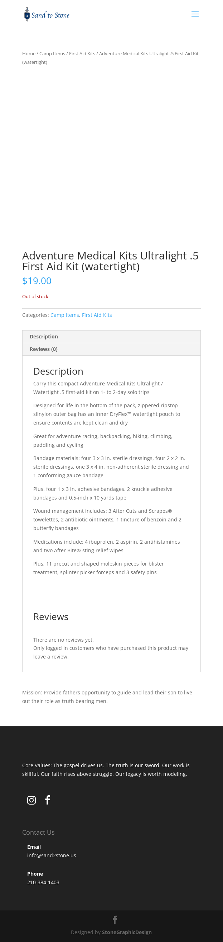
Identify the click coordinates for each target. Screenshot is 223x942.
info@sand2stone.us (51, 855)
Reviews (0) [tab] (44, 349)
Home (28, 53)
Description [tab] (44, 336)
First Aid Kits (82, 53)
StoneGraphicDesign (127, 932)
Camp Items (52, 53)
